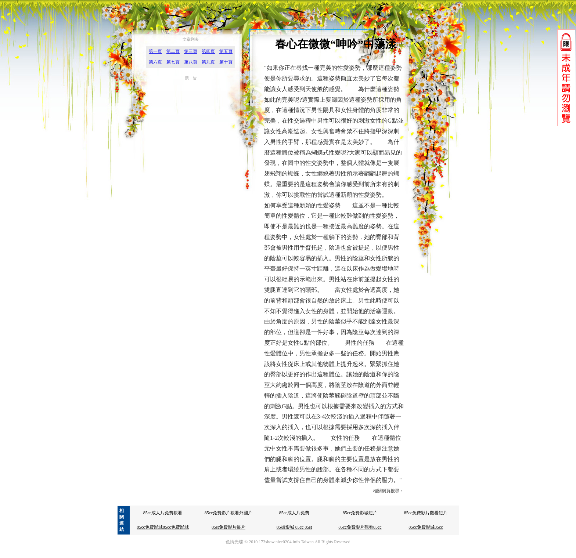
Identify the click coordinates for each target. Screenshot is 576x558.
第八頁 (190, 62)
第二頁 (173, 51)
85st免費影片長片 (228, 527)
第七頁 (173, 62)
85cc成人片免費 (294, 512)
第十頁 (226, 62)
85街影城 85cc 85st (294, 527)
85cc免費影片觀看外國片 (229, 512)
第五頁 (226, 51)
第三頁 (190, 51)
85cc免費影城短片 (360, 512)
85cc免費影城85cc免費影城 (162, 527)
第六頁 (155, 62)
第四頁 (208, 51)
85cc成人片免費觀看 (163, 512)
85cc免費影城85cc (425, 527)
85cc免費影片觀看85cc (359, 527)
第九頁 (208, 62)
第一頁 (155, 51)
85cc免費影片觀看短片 (426, 512)
